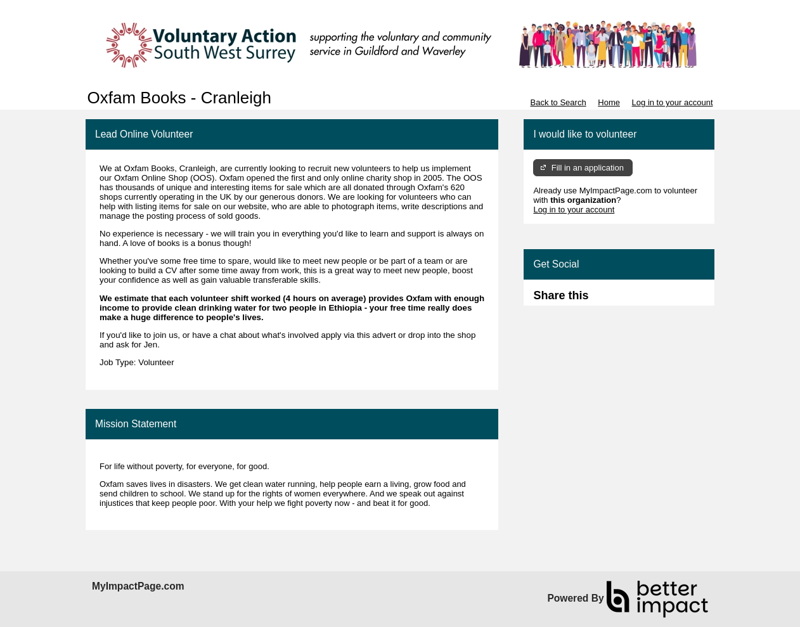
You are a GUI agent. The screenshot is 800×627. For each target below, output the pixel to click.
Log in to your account (672, 102)
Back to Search (558, 102)
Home (609, 102)
